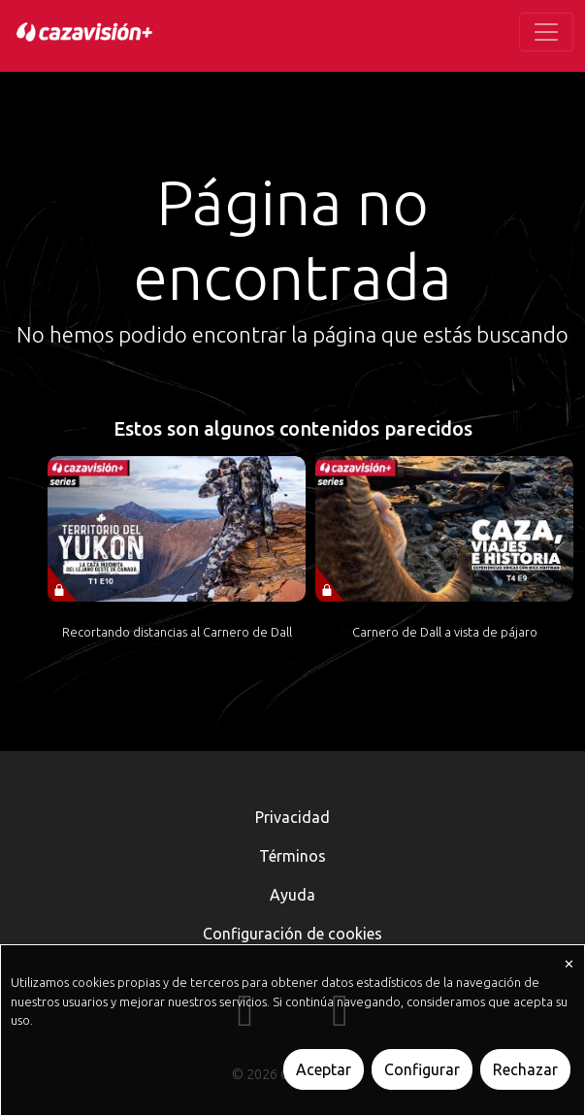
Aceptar (323, 1069)
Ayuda (292, 894)
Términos (292, 856)
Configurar (422, 1069)
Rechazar (525, 1069)
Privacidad (292, 817)
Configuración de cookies (292, 933)
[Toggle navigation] (546, 32)
